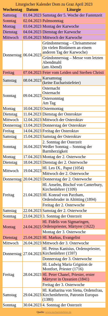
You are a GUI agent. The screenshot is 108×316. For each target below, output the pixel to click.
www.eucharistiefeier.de (58, 312)
